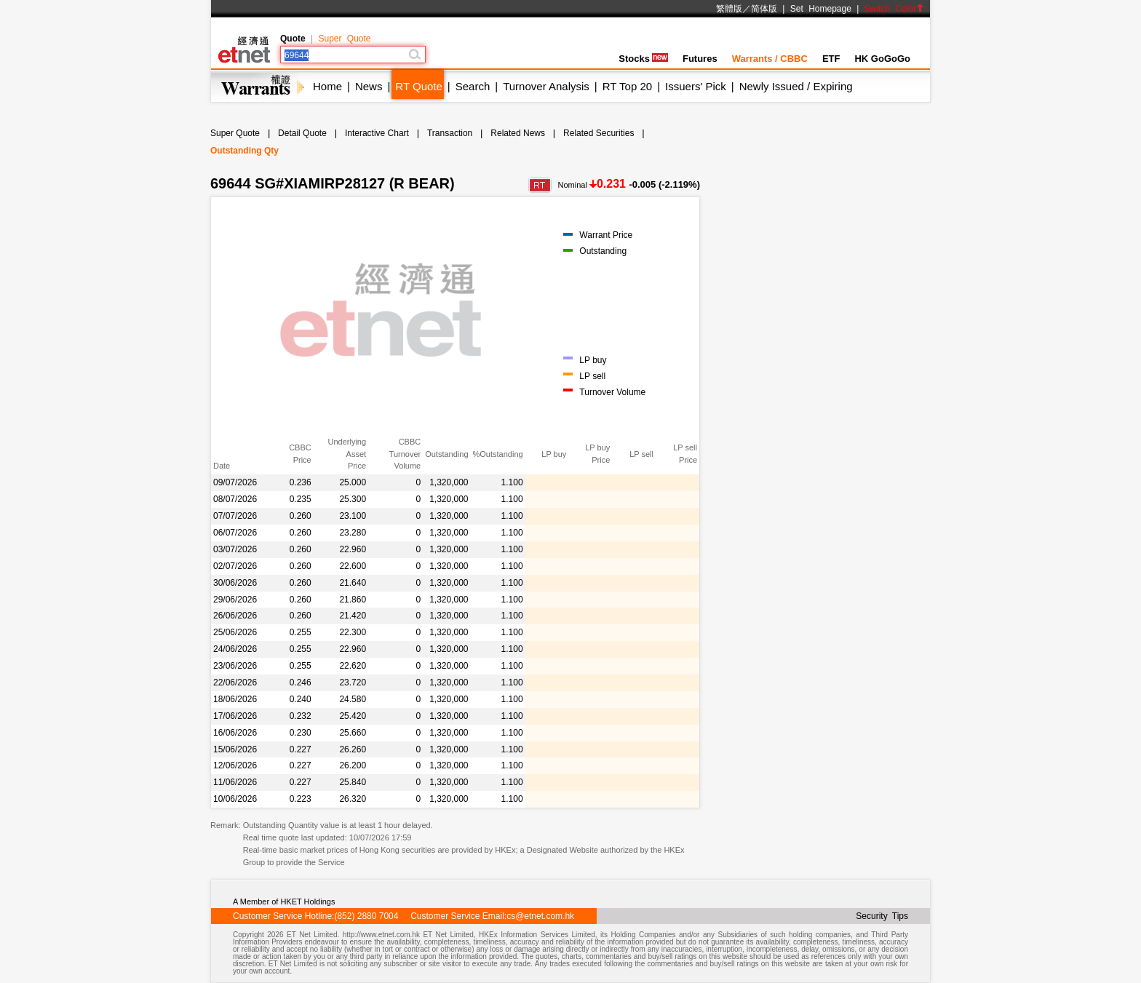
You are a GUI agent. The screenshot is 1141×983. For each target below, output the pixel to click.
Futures (700, 58)
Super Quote (344, 38)
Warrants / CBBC (770, 58)
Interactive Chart (377, 133)
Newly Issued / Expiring (796, 86)
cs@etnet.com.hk (540, 916)
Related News (517, 133)
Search (473, 86)
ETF (831, 58)
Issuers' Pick (695, 86)
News (369, 86)
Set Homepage (820, 9)
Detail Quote (302, 133)
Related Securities (598, 133)
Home (327, 86)
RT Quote (418, 86)
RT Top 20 (627, 86)
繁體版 (729, 9)
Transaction (449, 133)
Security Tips (882, 916)
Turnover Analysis (546, 86)
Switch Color (894, 9)
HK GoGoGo (882, 58)
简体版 (764, 9)
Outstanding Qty (244, 151)
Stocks (643, 58)
